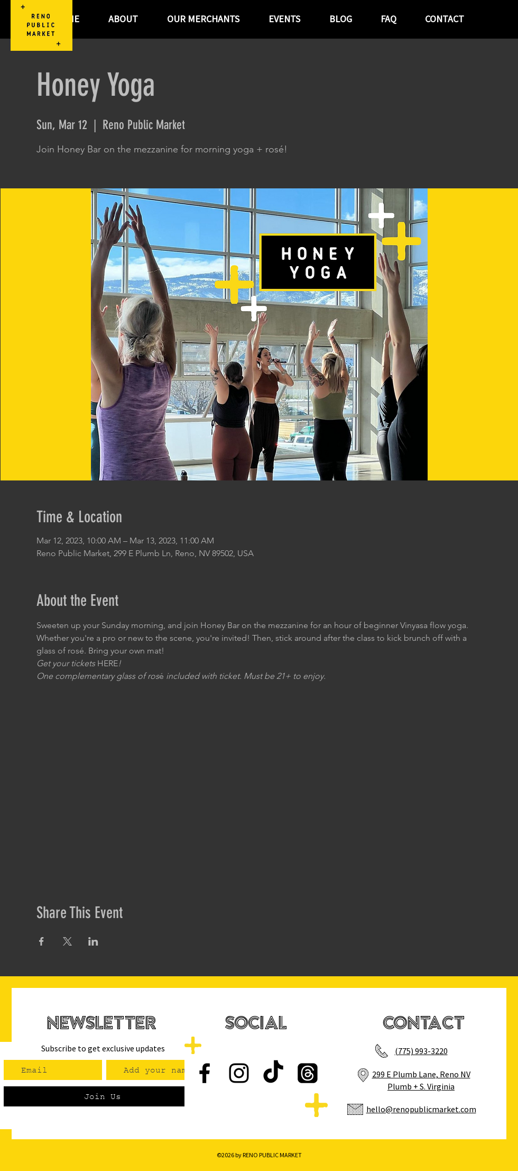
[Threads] (307, 1073)
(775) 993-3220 (421, 1051)
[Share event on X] (67, 941)
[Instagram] (239, 1073)
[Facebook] (204, 1073)
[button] (284, 19)
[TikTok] (273, 1073)
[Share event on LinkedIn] (93, 941)
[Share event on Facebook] (41, 941)
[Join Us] (102, 1096)
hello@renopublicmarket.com (421, 1109)
